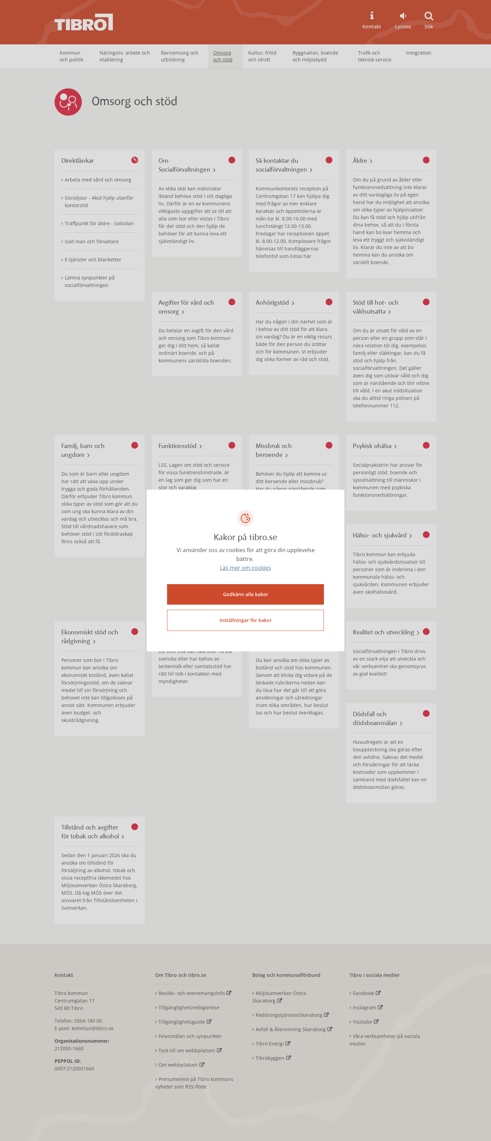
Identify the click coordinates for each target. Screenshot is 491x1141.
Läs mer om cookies (245, 569)
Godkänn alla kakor (245, 593)
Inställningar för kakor (246, 619)
